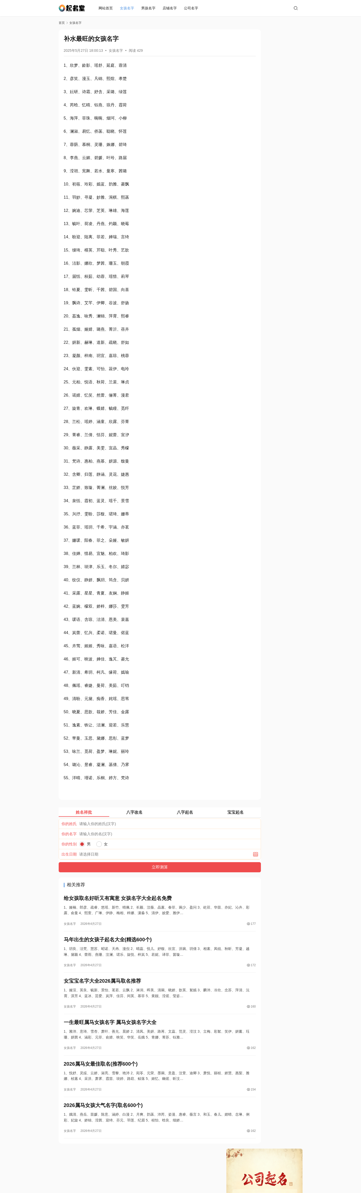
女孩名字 (128, 8)
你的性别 (69, 844)
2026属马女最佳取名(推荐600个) (101, 1070)
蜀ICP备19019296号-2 (208, 1177)
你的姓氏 (69, 824)
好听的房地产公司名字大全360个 (259, 162)
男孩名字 (149, 8)
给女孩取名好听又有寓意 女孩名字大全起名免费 (118, 899)
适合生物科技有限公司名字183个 (259, 206)
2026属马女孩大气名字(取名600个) (103, 1113)
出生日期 (69, 854)
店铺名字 (171, 8)
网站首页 (107, 8)
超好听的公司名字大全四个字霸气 (260, 198)
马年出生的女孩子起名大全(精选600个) (108, 942)
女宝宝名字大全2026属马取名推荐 (102, 984)
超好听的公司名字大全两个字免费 (260, 189)
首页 (62, 23)
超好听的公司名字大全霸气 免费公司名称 (265, 180)
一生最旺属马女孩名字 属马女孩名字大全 (110, 1027)
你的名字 (69, 834)
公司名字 (192, 8)
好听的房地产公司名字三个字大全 (260, 171)
